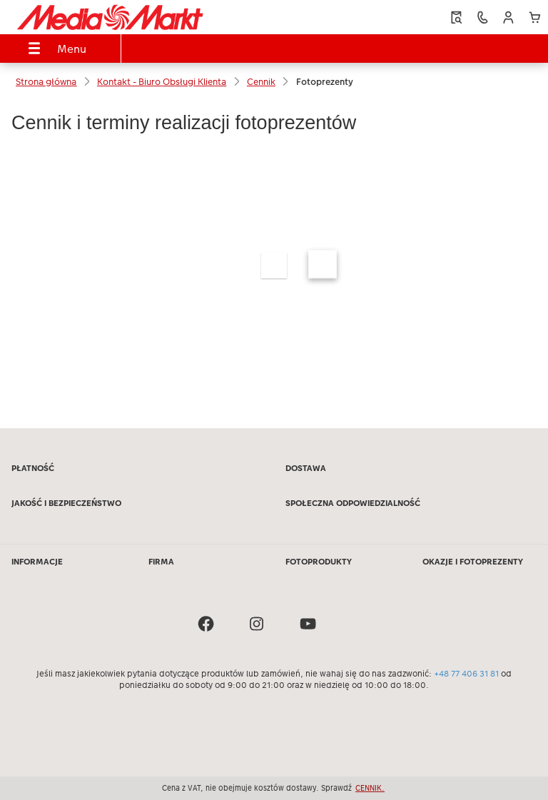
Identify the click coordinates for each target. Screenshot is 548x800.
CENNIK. (370, 788)
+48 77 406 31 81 (466, 673)
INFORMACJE (37, 561)
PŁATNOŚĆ (32, 468)
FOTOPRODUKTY (318, 561)
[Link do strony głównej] (109, 17)
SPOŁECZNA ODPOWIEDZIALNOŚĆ (352, 503)
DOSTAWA (305, 468)
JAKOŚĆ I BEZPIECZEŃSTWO (66, 503)
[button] (508, 17)
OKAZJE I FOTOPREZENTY (472, 561)
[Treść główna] (274, 252)
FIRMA (161, 561)
